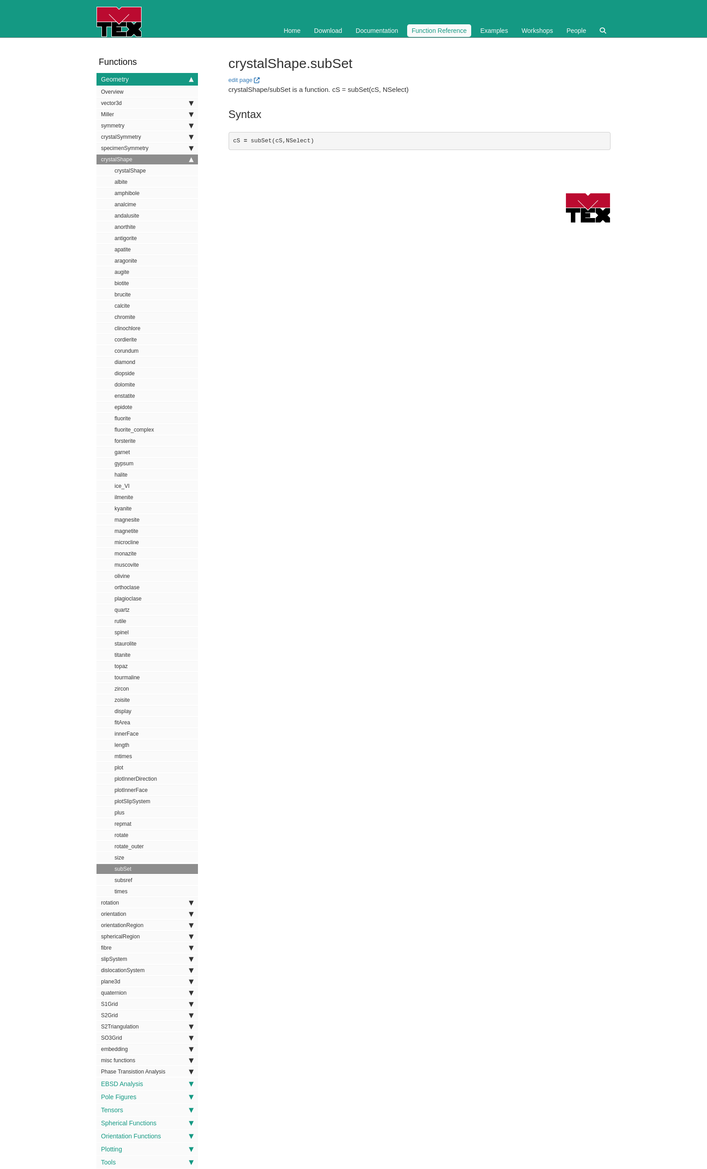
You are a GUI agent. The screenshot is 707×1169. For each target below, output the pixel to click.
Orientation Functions (147, 1136)
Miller (147, 114)
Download (328, 30)
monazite (126, 553)
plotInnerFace (131, 790)
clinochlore (127, 328)
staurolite (126, 644)
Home (292, 30)
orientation (147, 914)
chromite (125, 317)
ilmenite (124, 497)
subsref (123, 880)
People (576, 30)
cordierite (126, 340)
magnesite (127, 520)
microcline (127, 542)
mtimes (123, 756)
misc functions (147, 1060)
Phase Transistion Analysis (147, 1072)
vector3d (147, 103)
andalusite (127, 216)
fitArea (122, 722)
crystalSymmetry (147, 137)
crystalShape (147, 159)
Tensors (147, 1109)
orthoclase (127, 587)
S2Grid (147, 1015)
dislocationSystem (147, 970)
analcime (125, 204)
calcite (122, 306)
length (122, 745)
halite (121, 475)
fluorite (123, 418)
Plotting (147, 1149)
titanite (122, 655)
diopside (125, 373)
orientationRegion (147, 925)
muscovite (127, 565)
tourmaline (127, 677)
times (121, 891)
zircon (122, 689)
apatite (123, 249)
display (123, 711)
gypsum (124, 463)
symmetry (147, 126)
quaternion (147, 993)
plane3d (147, 982)
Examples (494, 30)
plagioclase (128, 599)
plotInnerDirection (136, 779)
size (119, 858)
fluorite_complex (134, 430)
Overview (112, 92)
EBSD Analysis (147, 1083)
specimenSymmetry (147, 148)
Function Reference (439, 30)
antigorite (126, 238)
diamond (125, 362)
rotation (147, 903)
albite (121, 182)
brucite (123, 294)
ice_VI (122, 486)
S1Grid (147, 1004)
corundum (126, 351)
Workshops (537, 30)
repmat (123, 824)
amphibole (127, 193)
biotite (122, 283)
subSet (123, 869)
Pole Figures (147, 1096)
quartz (122, 610)
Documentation (377, 30)
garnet (122, 452)
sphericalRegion (147, 936)
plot (119, 767)
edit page (241, 80)
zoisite (122, 700)
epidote (123, 407)
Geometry (147, 79)
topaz (121, 666)
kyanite (123, 508)
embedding (147, 1049)
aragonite (126, 261)
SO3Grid (147, 1038)
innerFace (126, 734)
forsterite (125, 441)
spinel (122, 632)
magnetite (126, 531)
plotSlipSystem (132, 801)
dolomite (125, 385)
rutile (120, 621)
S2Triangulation (147, 1027)
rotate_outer (129, 846)
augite (122, 272)
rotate (122, 835)
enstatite (125, 396)
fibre (147, 948)
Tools (147, 1162)
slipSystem (147, 959)
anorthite (125, 227)
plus (119, 813)
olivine (122, 576)
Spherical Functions (147, 1123)
